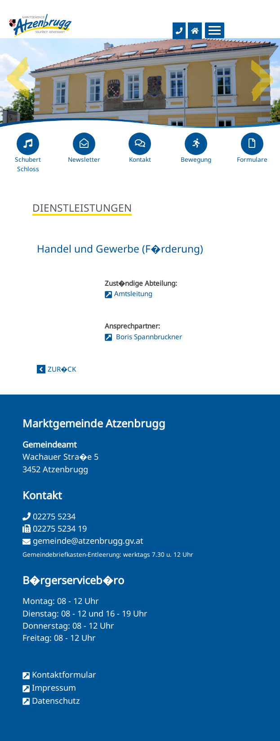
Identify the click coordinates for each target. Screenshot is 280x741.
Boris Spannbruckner (148, 336)
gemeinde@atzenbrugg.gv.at (88, 540)
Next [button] (262, 74)
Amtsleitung (133, 293)
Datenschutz (56, 700)
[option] (140, 83)
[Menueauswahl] (214, 30)
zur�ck (62, 368)
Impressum (54, 687)
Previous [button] (18, 74)
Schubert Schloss (28, 156)
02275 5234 (53, 516)
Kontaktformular (64, 674)
